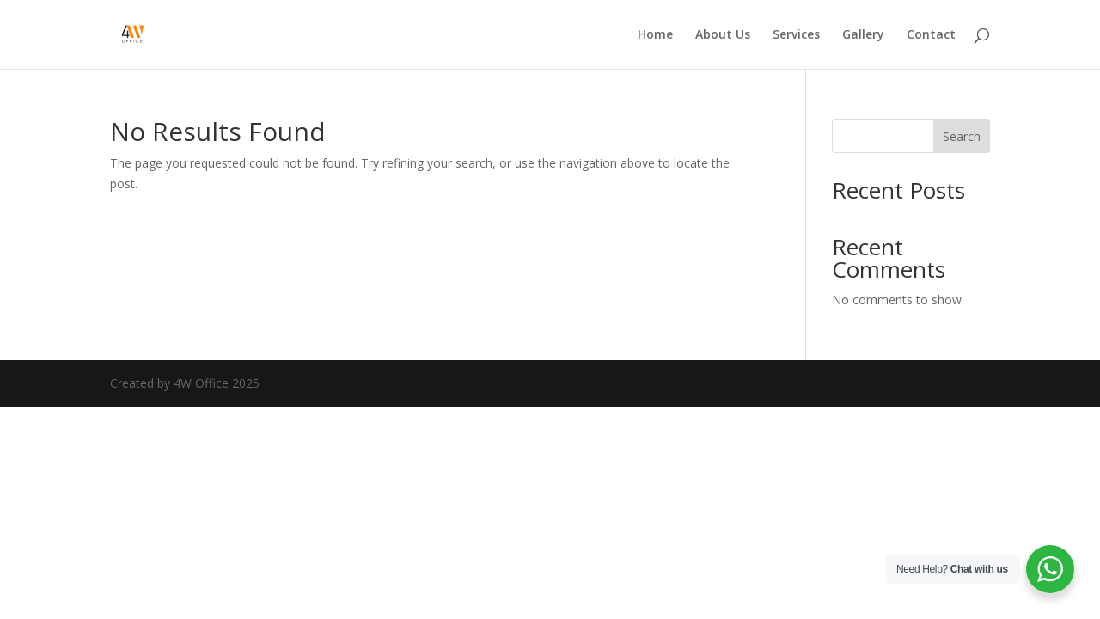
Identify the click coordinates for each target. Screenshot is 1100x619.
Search (962, 136)
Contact (931, 35)
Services (796, 35)
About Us (722, 35)
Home (655, 35)
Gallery (863, 35)
